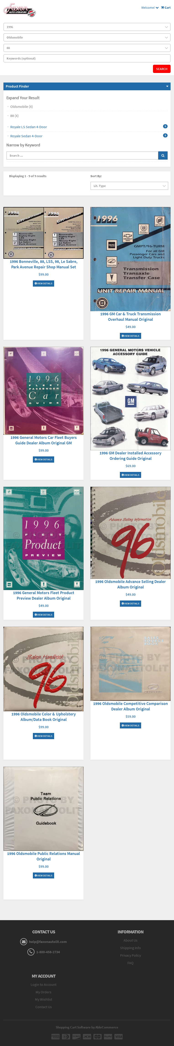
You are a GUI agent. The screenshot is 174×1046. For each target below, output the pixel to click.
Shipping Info (130, 947)
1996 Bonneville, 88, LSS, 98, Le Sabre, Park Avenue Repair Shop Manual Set (43, 264)
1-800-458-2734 (48, 952)
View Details (43, 283)
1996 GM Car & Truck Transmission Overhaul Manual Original (130, 316)
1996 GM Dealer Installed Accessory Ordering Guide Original (130, 455)
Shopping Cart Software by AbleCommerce (87, 1027)
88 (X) (14, 115)
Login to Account (43, 984)
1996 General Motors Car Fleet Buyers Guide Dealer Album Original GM (44, 440)
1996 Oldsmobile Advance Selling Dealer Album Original (130, 584)
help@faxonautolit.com (48, 941)
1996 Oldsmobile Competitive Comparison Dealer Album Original (130, 706)
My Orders (43, 992)
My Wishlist (43, 999)
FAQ (130, 963)
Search (161, 69)
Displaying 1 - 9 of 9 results (27, 176)
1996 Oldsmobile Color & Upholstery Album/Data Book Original (43, 716)
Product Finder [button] (17, 86)
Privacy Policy (130, 955)
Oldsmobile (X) (21, 106)
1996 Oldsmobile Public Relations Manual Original (43, 856)
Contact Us (43, 1007)
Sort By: (96, 176)
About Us (130, 940)
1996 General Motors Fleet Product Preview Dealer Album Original (43, 595)
